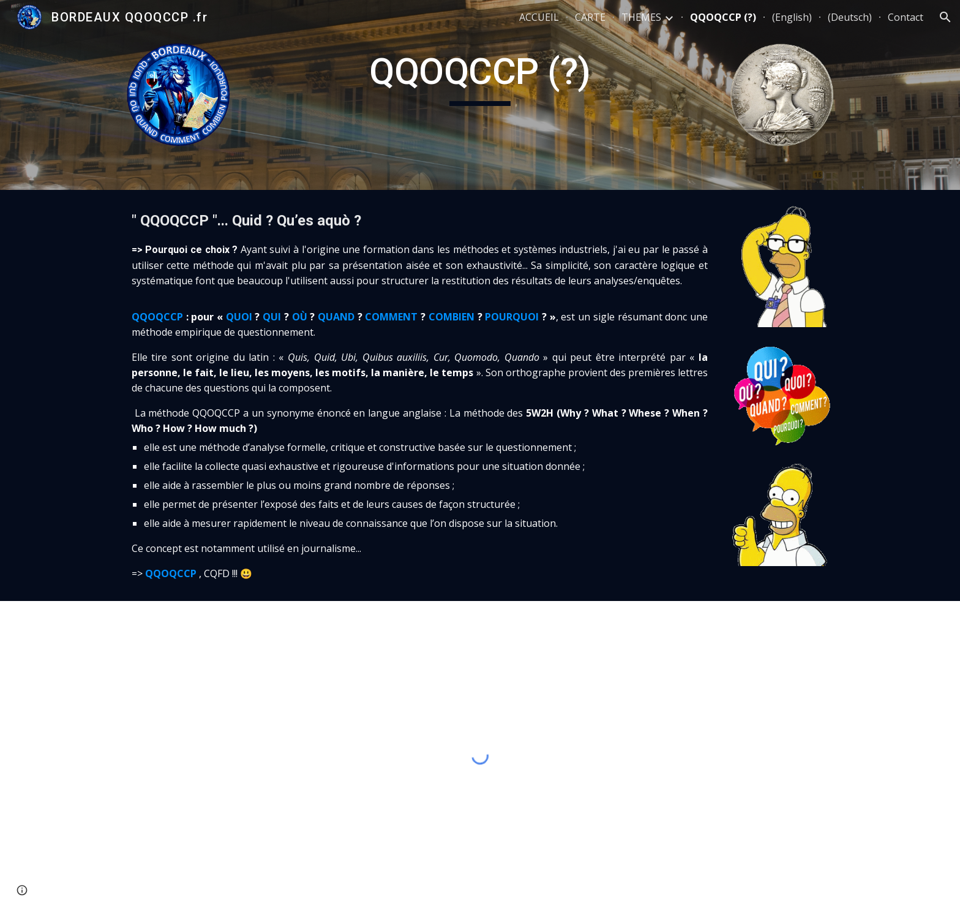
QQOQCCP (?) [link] (723, 17)
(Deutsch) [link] (850, 17)
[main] (480, 77)
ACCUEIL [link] (539, 17)
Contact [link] (905, 17)
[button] (945, 17)
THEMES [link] (641, 17)
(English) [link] (792, 17)
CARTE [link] (590, 17)
